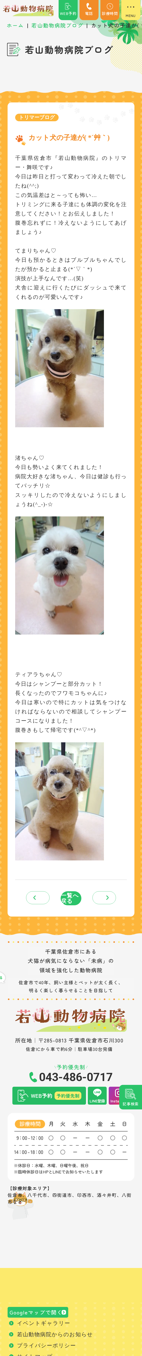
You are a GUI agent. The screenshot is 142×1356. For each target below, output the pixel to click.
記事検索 (130, 1103)
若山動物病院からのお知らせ (55, 1339)
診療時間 (110, 9)
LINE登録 (97, 1103)
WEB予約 (68, 9)
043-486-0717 (76, 1079)
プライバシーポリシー (46, 1350)
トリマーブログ (38, 118)
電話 (89, 9)
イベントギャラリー (43, 1328)
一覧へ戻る (70, 899)
